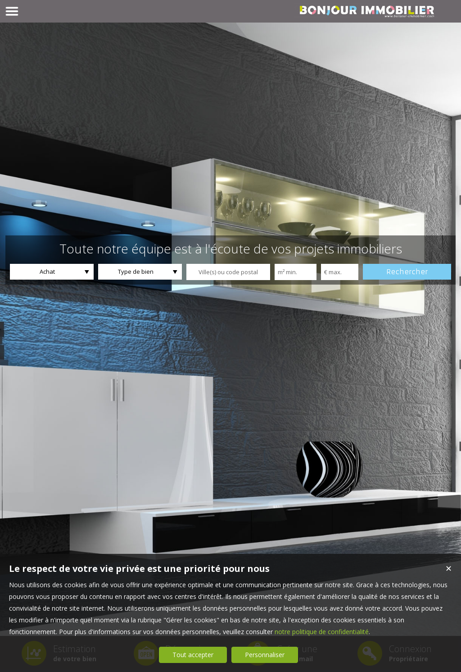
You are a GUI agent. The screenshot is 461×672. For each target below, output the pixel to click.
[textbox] (228, 272)
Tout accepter (192, 654)
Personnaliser (265, 654)
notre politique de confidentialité (322, 631)
